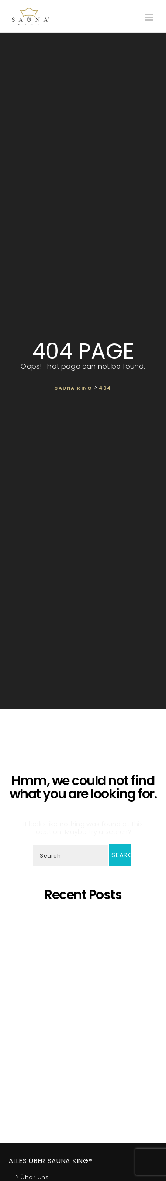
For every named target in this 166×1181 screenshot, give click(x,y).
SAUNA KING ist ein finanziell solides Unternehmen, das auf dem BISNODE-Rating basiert (83, 1020)
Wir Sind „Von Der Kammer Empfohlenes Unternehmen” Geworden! (85, 1071)
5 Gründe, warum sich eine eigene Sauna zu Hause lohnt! (85, 922)
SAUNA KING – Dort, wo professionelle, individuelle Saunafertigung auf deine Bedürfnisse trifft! (84, 965)
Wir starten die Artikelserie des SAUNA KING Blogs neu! (85, 1087)
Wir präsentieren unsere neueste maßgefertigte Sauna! (85, 1000)
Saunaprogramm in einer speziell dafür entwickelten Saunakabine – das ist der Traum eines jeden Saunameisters (83, 941)
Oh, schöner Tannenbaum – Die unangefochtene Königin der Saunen (83, 985)
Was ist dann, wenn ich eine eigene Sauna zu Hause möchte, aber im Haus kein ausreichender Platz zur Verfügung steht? (82, 1048)
